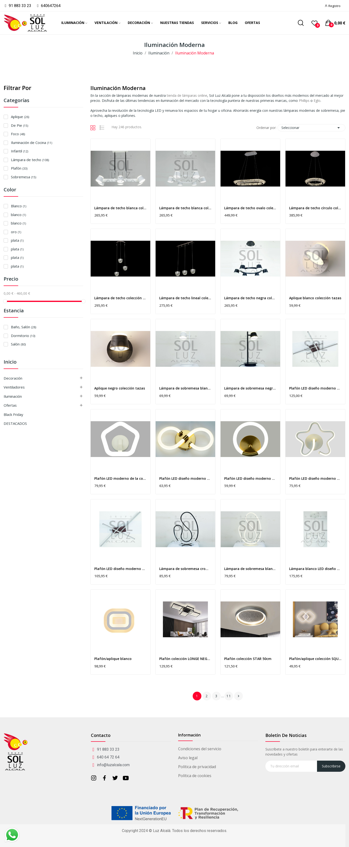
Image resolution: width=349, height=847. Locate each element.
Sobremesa (23, 176)
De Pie (19, 125)
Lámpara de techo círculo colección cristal (315, 208)
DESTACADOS (15, 423)
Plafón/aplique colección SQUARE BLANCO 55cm (315, 658)
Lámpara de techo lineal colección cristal (185, 298)
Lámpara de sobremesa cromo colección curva (185, 568)
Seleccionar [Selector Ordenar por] (311, 128)
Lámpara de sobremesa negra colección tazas (250, 388)
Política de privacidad (197, 766)
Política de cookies (194, 775)
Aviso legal (188, 757)
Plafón (19, 168)
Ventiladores (14, 387)
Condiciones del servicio (199, 748)
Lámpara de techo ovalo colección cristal (250, 208)
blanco (18, 214)
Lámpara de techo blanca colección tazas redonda (185, 208)
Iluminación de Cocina (31, 142)
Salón (18, 344)
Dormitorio (23, 335)
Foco (18, 133)
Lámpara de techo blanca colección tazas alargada (120, 208)
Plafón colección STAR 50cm (247, 658)
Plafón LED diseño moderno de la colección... (315, 388)
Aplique (20, 116)
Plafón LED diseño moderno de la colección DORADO (185, 478)
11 (228, 696)
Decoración (13, 378)
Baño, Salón (23, 326)
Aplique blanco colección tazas (315, 298)
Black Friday (13, 414)
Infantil (19, 151)
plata (17, 240)
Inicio (10, 362)
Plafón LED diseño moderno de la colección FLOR (315, 478)
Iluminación (13, 396)
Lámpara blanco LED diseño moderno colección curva (315, 568)
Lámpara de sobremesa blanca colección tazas (185, 388)
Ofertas (10, 405)
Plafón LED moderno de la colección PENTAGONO (120, 478)
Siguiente (238, 696)
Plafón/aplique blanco (113, 658)
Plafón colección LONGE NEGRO (185, 658)
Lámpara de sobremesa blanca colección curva (250, 568)
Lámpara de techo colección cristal (120, 298)
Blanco (18, 205)
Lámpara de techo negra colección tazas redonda (250, 298)
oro (16, 231)
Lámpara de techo (30, 159)
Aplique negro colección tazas (119, 388)
